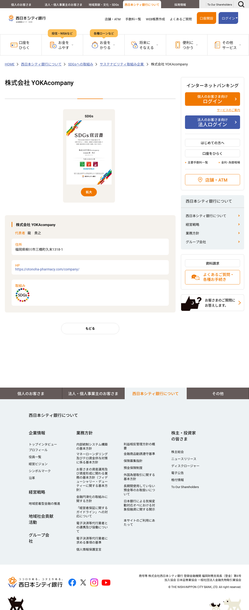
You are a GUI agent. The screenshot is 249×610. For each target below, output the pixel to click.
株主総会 (177, 452)
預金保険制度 (133, 468)
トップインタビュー (43, 444)
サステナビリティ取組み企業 (122, 64)
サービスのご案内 (228, 110)
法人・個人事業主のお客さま (59, 5)
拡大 (89, 192)
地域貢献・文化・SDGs (100, 5)
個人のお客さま (20, 5)
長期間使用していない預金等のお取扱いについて (139, 490)
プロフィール (38, 450)
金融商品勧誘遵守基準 (139, 454)
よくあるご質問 (181, 19)
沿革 (32, 478)
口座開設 (206, 18)
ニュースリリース (183, 459)
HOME (9, 64)
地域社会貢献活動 (41, 519)
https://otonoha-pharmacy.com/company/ (90, 267)
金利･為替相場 (230, 162)
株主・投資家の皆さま (183, 436)
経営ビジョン (38, 464)
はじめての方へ (212, 143)
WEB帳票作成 (155, 19)
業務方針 (192, 233)
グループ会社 (196, 242)
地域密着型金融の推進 (44, 503)
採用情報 (179, 5)
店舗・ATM (113, 19)
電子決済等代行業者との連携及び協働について (92, 527)
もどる (90, 328)
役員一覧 (35, 457)
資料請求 (212, 263)
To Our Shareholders (219, 4)
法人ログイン (212, 122)
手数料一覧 (133, 19)
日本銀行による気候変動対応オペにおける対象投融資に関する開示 (139, 505)
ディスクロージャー (185, 466)
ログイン (228, 18)
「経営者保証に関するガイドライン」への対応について (92, 512)
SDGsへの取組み (80, 64)
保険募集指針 (133, 461)
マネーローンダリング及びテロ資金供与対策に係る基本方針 (92, 458)
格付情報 (177, 480)
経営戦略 (192, 225)
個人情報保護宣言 (88, 549)
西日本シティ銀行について (139, 5)
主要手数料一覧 (198, 162)
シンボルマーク (40, 471)
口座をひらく (20, 45)
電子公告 (177, 473)
